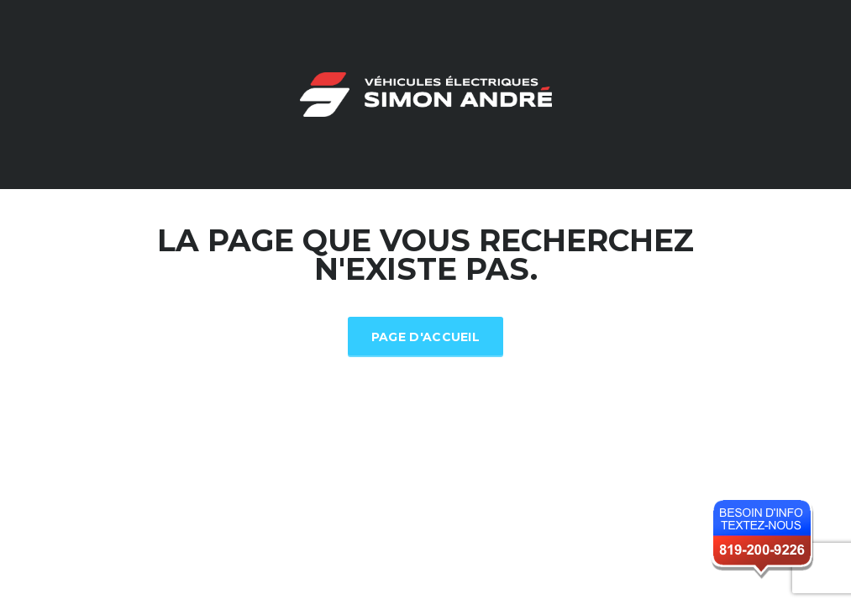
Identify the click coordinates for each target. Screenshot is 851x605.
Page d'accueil (425, 337)
